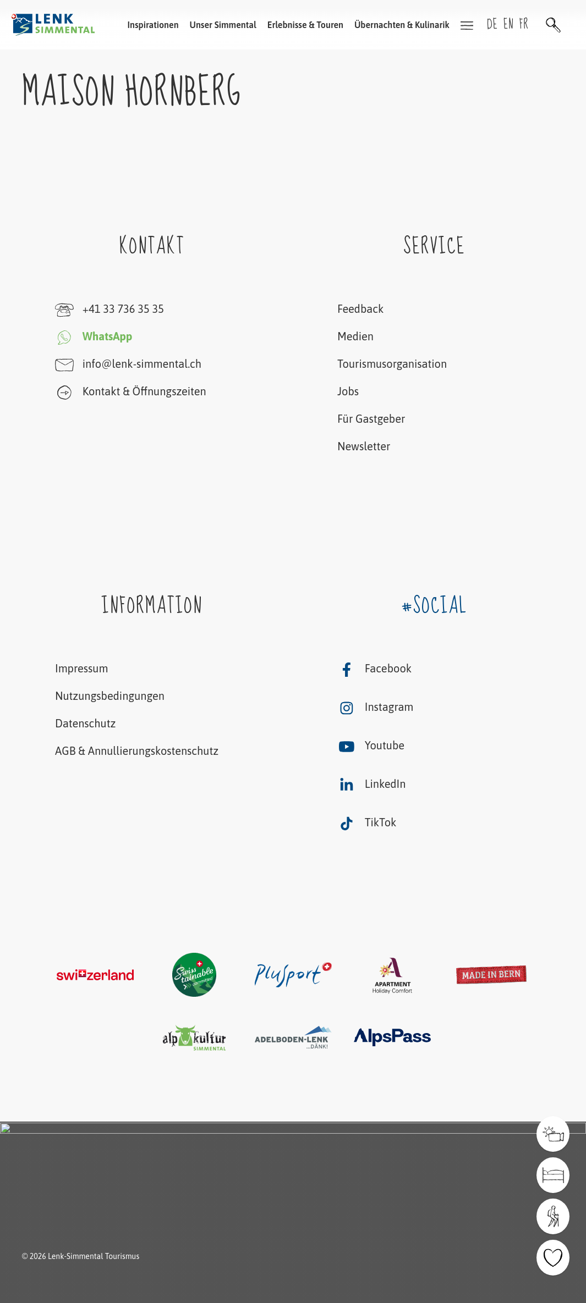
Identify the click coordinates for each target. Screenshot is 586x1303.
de (492, 24)
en (508, 24)
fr (524, 24)
